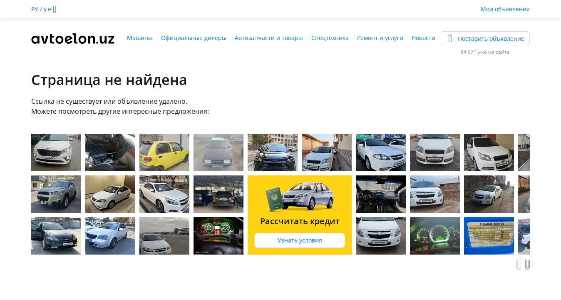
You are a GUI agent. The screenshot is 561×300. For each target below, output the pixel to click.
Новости (423, 38)
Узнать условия (300, 240)
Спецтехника (330, 38)
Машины (140, 38)
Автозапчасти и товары (269, 38)
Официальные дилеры (193, 38)
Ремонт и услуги (380, 38)
